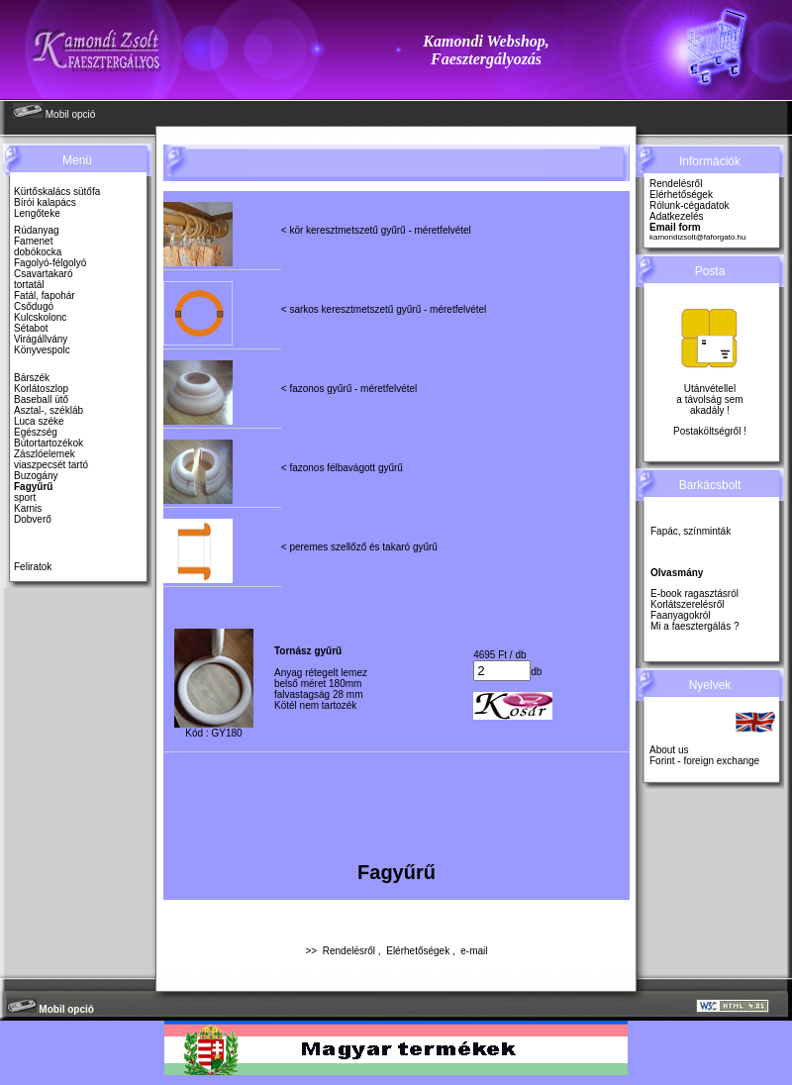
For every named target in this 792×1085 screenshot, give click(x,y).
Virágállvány (40, 339)
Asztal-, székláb (48, 410)
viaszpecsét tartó (51, 464)
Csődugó (33, 306)
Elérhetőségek (417, 950)
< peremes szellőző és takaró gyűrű (359, 547)
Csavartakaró (43, 273)
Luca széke (39, 421)
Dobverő (32, 519)
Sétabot (31, 328)
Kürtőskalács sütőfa (57, 191)
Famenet (33, 241)
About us (668, 749)
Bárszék (32, 377)
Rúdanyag (36, 230)
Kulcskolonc (40, 317)
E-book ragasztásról (694, 593)
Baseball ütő (41, 399)
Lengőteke (37, 213)
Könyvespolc (42, 350)
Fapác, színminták (690, 531)
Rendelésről (349, 950)
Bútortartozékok (48, 443)
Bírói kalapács (45, 202)
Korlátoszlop (41, 388)
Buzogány (35, 475)
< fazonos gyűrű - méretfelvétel (349, 388)
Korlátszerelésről (687, 604)
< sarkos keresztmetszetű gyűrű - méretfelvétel (384, 309)
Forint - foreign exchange (704, 760)
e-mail (473, 950)
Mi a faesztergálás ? (695, 626)
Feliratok (32, 566)
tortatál (29, 284)
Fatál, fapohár (44, 295)
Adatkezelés (676, 216)
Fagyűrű (33, 486)
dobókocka (37, 252)
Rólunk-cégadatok (689, 205)
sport (25, 497)
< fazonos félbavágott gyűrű (342, 467)
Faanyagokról (680, 615)
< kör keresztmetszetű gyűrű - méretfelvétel (376, 230)
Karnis (28, 508)
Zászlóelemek (44, 453)
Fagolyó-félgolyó (50, 262)
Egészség (35, 432)
